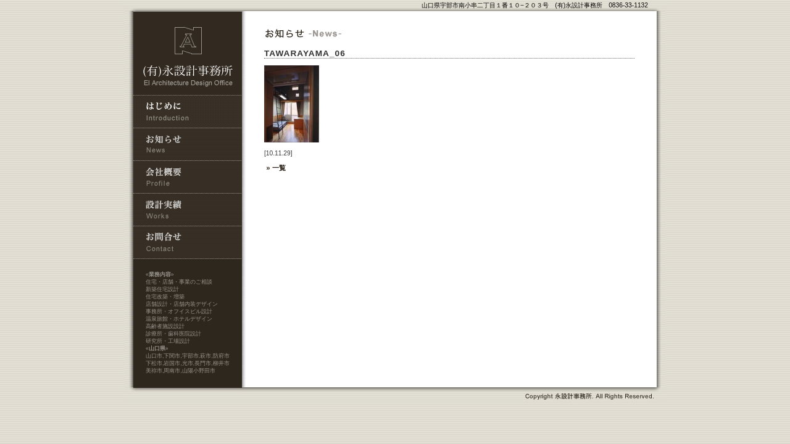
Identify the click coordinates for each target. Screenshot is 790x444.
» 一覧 (275, 167)
